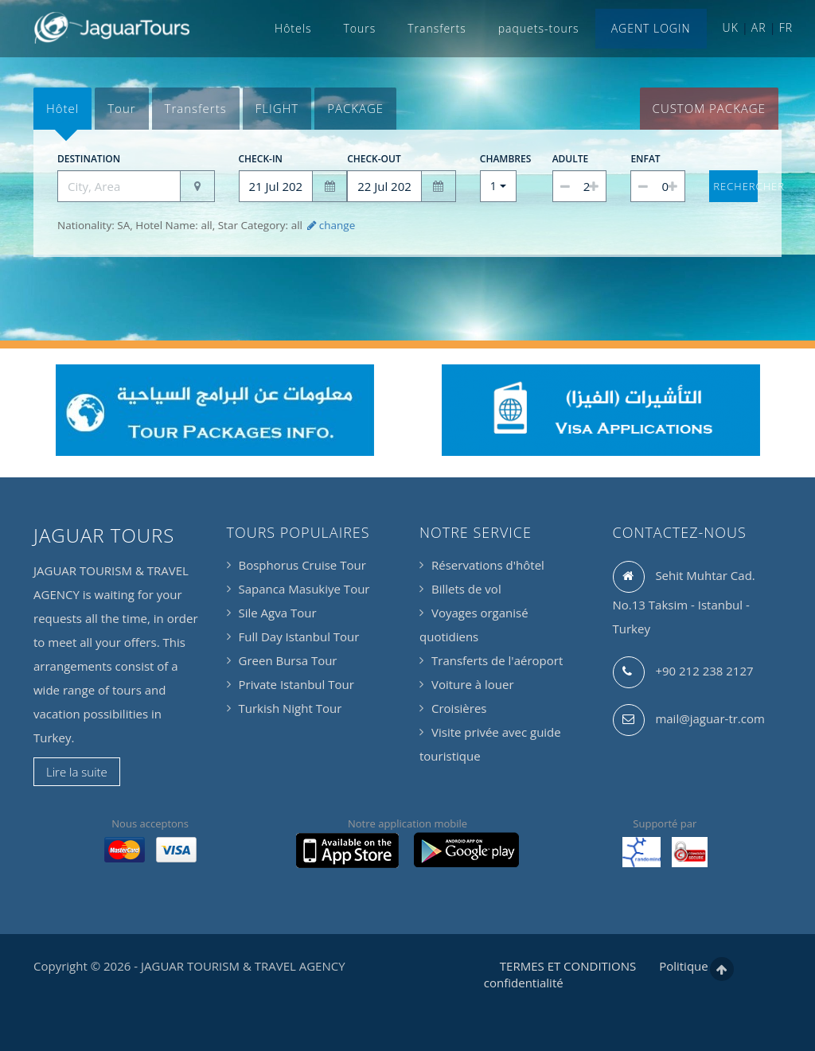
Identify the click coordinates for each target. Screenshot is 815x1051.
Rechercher (735, 186)
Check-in (261, 158)
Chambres (498, 158)
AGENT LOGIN (651, 28)
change (330, 225)
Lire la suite (76, 772)
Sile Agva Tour (278, 613)
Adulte (570, 158)
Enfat (645, 158)
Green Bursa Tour (288, 660)
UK (731, 27)
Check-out (374, 158)
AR (758, 27)
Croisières (458, 708)
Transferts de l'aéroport (497, 660)
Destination (88, 158)
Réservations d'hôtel (487, 565)
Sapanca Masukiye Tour (304, 589)
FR (786, 27)
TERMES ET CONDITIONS (568, 966)
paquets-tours (538, 28)
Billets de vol (466, 589)
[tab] (62, 109)
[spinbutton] (579, 186)
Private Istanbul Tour (296, 684)
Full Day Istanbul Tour (299, 636)
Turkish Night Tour (290, 708)
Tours (359, 28)
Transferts (437, 28)
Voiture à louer (472, 684)
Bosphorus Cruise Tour (302, 565)
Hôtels (293, 28)
